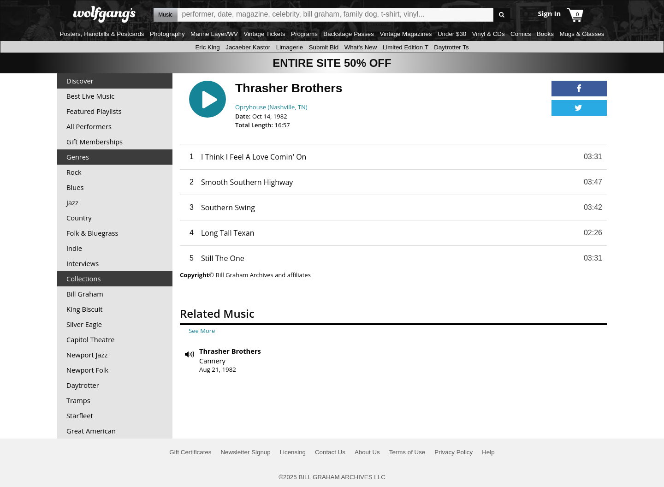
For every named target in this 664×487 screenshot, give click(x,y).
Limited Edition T (405, 47)
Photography (167, 33)
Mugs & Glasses (581, 33)
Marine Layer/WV (214, 33)
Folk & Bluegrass (92, 233)
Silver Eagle (84, 324)
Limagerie (289, 47)
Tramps (78, 400)
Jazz (72, 202)
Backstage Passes (348, 33)
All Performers (89, 126)
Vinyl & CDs (488, 33)
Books (545, 33)
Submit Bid (323, 47)
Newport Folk (87, 369)
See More (202, 331)
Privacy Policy (453, 452)
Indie (74, 248)
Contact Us (330, 452)
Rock (74, 172)
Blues (74, 187)
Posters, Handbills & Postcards (102, 33)
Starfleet (79, 415)
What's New (360, 47)
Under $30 (452, 33)
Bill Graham (84, 293)
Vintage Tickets (264, 33)
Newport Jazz (86, 354)
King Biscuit (84, 309)
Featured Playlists (94, 111)
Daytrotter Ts (451, 47)
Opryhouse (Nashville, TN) (271, 107)
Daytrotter (82, 385)
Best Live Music (90, 96)
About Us (367, 452)
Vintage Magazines (405, 33)
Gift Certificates (190, 452)
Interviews (82, 263)
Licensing (293, 452)
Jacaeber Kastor (247, 47)
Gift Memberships (94, 141)
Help (488, 452)
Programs (304, 33)
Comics (520, 33)
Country (79, 217)
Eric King (207, 47)
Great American (91, 430)
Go (501, 15)
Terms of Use (407, 452)
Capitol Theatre (90, 339)
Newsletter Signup (245, 452)
